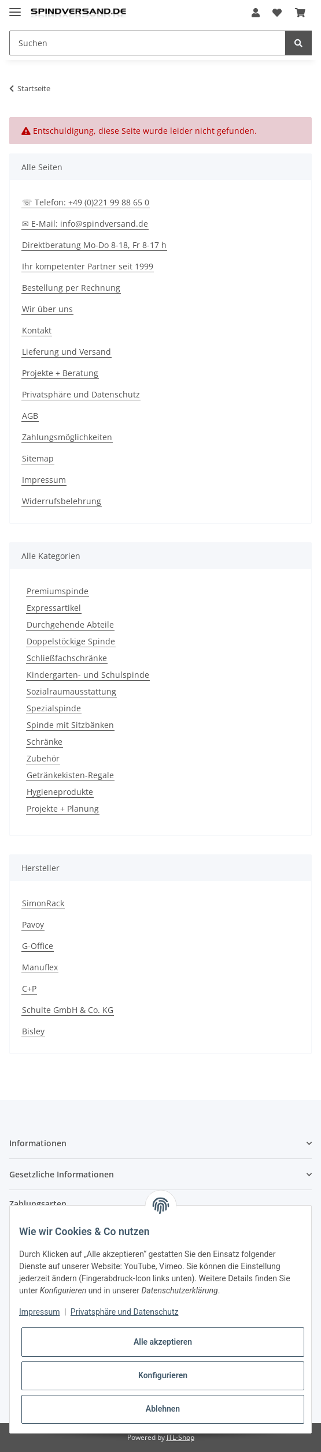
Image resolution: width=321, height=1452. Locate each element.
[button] (255, 12)
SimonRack (43, 903)
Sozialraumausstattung (71, 691)
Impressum (44, 479)
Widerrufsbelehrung (61, 501)
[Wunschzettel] (277, 12)
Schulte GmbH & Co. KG (67, 1009)
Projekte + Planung (63, 808)
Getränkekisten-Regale (70, 775)
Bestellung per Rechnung (71, 287)
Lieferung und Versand (66, 351)
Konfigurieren (162, 1375)
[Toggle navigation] (15, 7)
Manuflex (40, 967)
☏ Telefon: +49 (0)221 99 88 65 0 (85, 202)
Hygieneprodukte (60, 791)
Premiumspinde (57, 591)
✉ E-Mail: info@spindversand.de (85, 223)
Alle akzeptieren (163, 1341)
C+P (29, 988)
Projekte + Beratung (60, 372)
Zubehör (43, 758)
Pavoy (33, 924)
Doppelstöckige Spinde (71, 641)
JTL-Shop (180, 1437)
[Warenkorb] (300, 12)
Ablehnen (163, 1408)
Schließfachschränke (67, 657)
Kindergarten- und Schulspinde (88, 674)
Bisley (33, 1031)
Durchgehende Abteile (70, 624)
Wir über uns (47, 308)
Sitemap (38, 458)
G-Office (37, 945)
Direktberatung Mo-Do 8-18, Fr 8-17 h (94, 244)
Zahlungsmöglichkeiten (67, 437)
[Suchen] (147, 43)
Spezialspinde (54, 708)
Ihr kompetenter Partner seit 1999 (87, 266)
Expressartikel (54, 607)
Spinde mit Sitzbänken (70, 724)
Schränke (44, 741)
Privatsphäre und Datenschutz (81, 394)
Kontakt (36, 330)
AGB (30, 415)
